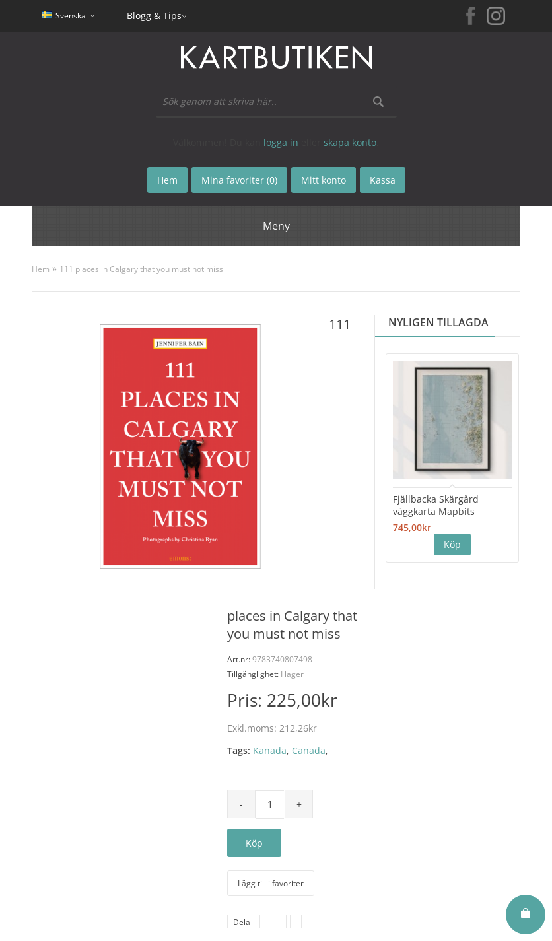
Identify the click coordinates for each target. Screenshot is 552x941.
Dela (241, 922)
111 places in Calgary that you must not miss (141, 269)
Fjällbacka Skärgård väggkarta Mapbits (436, 505)
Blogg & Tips (154, 15)
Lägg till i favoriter (271, 883)
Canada (309, 750)
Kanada (270, 750)
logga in (280, 142)
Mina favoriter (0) (239, 180)
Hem (41, 269)
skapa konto (350, 142)
